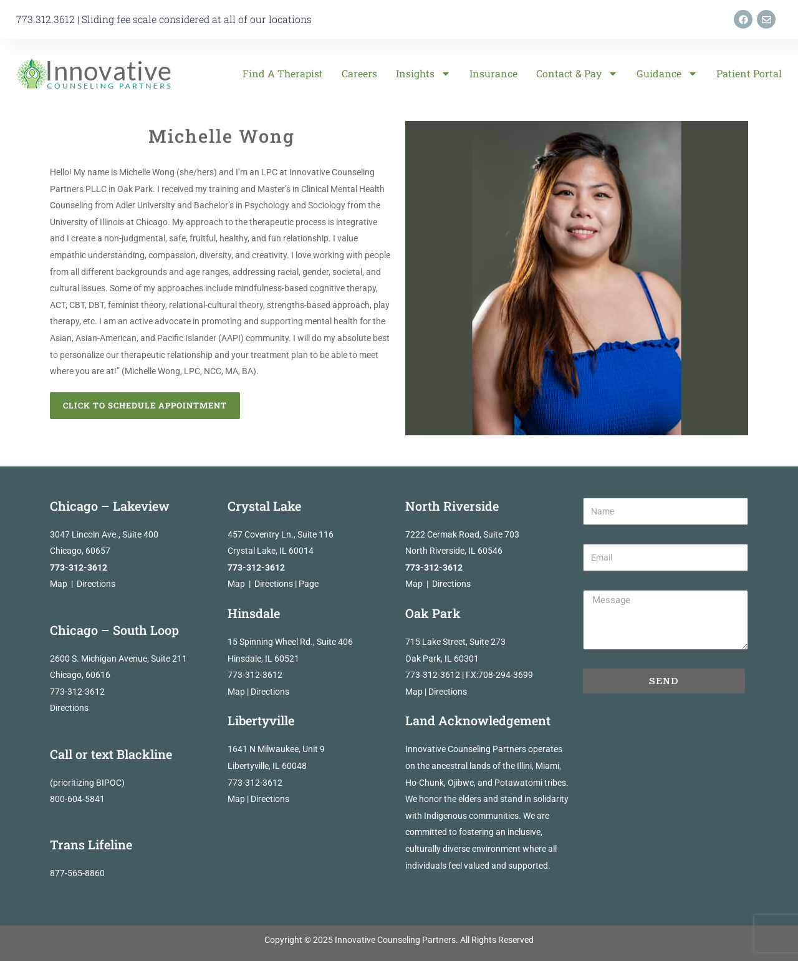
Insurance (493, 73)
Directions (96, 584)
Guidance (667, 73)
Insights (423, 73)
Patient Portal (749, 73)
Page (309, 584)
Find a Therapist (283, 73)
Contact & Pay (577, 73)
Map (58, 584)
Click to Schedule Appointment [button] (145, 405)
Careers (359, 73)
